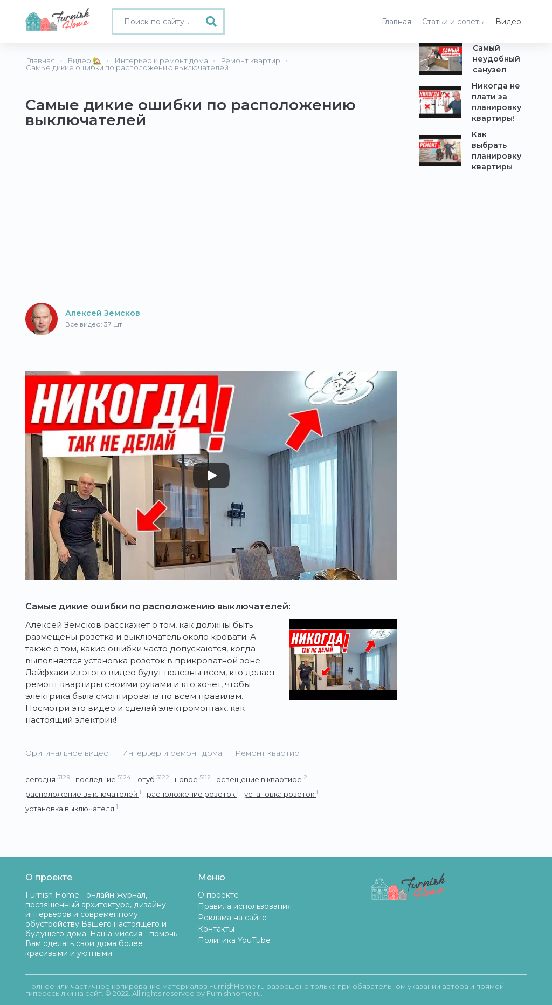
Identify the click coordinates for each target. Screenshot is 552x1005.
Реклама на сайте (232, 917)
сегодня (47, 779)
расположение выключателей (83, 793)
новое (193, 779)
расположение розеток (193, 793)
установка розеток (281, 793)
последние (103, 779)
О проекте (218, 895)
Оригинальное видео (67, 753)
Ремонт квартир (267, 753)
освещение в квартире (261, 779)
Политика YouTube (234, 940)
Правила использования (245, 906)
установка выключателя (71, 808)
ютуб (152, 779)
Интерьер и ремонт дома (172, 753)
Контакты (216, 929)
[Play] (211, 475)
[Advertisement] (211, 218)
